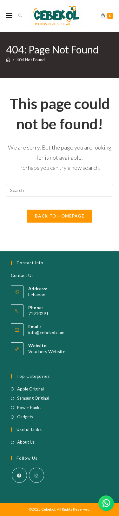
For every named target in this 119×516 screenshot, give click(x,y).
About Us (26, 442)
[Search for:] (17, 15)
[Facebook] (19, 475)
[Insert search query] (59, 190)
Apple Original (30, 388)
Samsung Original (33, 398)
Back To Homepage (59, 215)
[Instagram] (36, 475)
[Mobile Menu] (9, 15)
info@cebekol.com (46, 332)
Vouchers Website (46, 351)
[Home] (8, 59)
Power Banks (29, 407)
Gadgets (25, 416)
